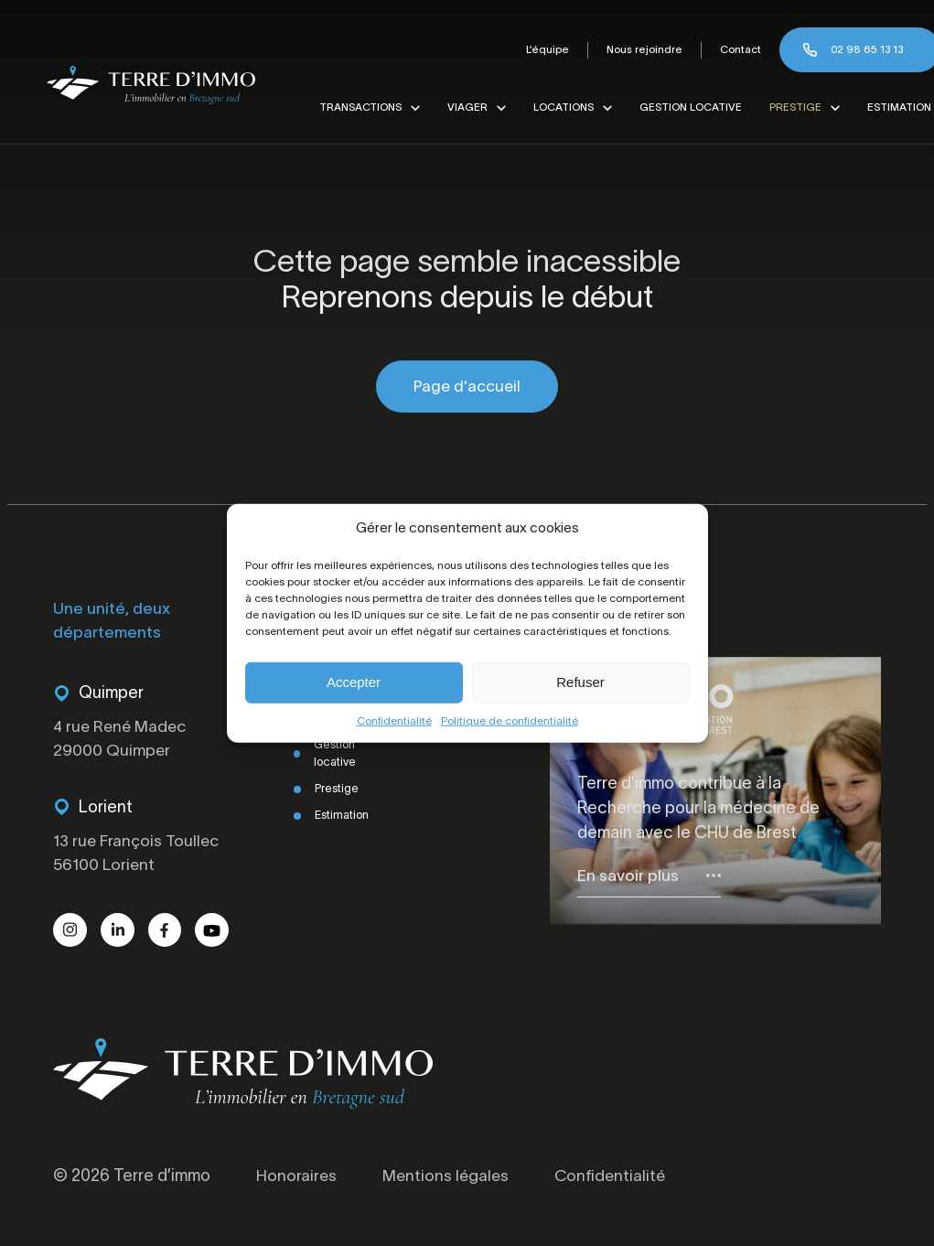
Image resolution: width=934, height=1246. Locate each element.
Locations (556, 107)
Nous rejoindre (637, 49)
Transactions (353, 107)
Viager (460, 107)
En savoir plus (628, 877)
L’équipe (540, 49)
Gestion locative (683, 107)
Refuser (580, 682)
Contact (733, 49)
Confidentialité (394, 719)
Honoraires (297, 1180)
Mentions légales (447, 1180)
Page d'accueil (467, 387)
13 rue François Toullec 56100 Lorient (139, 855)
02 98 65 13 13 (859, 49)
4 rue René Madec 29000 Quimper (122, 740)
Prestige (788, 107)
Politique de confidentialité (509, 719)
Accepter (354, 682)
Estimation (892, 107)
